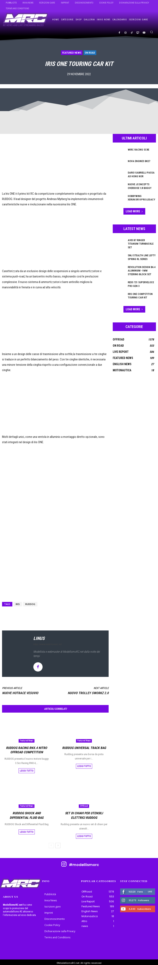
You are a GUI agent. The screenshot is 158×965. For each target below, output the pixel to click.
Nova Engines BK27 (139, 161)
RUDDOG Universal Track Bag (84, 747)
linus (39, 638)
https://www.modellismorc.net (47, 644)
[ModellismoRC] (25, 20)
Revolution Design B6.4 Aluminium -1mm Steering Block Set (141, 266)
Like (150, 889)
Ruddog (30, 604)
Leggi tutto (27, 769)
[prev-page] (51, 844)
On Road (90, 52)
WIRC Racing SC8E (138, 149)
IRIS (18, 604)
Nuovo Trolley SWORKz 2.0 (88, 693)
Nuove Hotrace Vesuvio (20, 693)
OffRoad (84, 805)
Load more (134, 211)
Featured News (71, 52)
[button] (152, 32)
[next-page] (57, 844)
